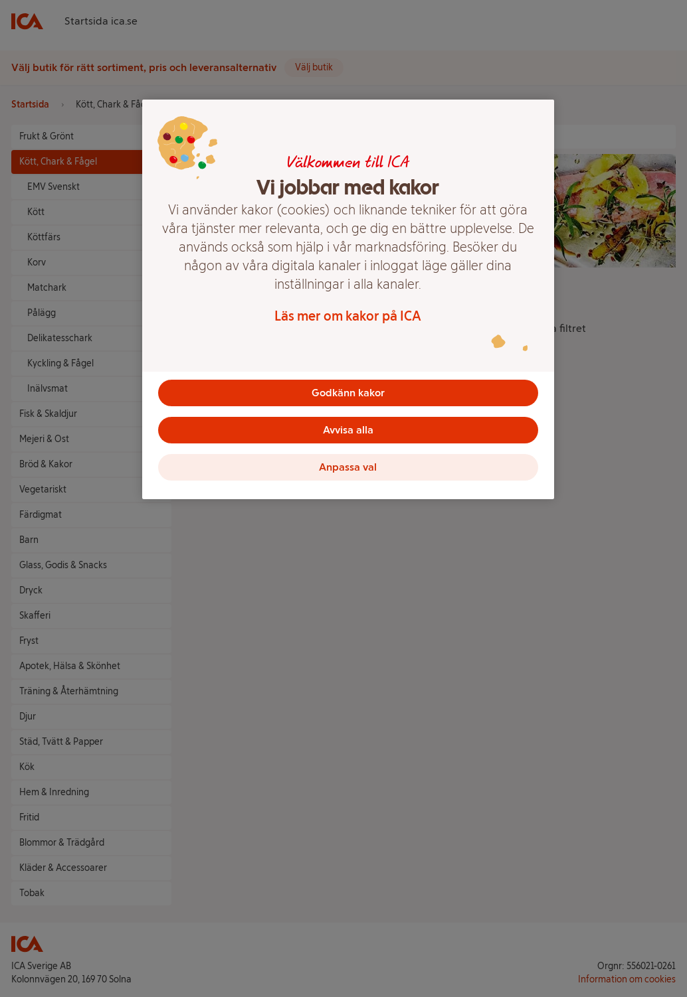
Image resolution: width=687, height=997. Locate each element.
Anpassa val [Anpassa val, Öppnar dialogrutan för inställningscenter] (348, 467)
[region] (348, 299)
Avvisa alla (348, 429)
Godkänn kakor (348, 392)
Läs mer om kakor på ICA (347, 316)
